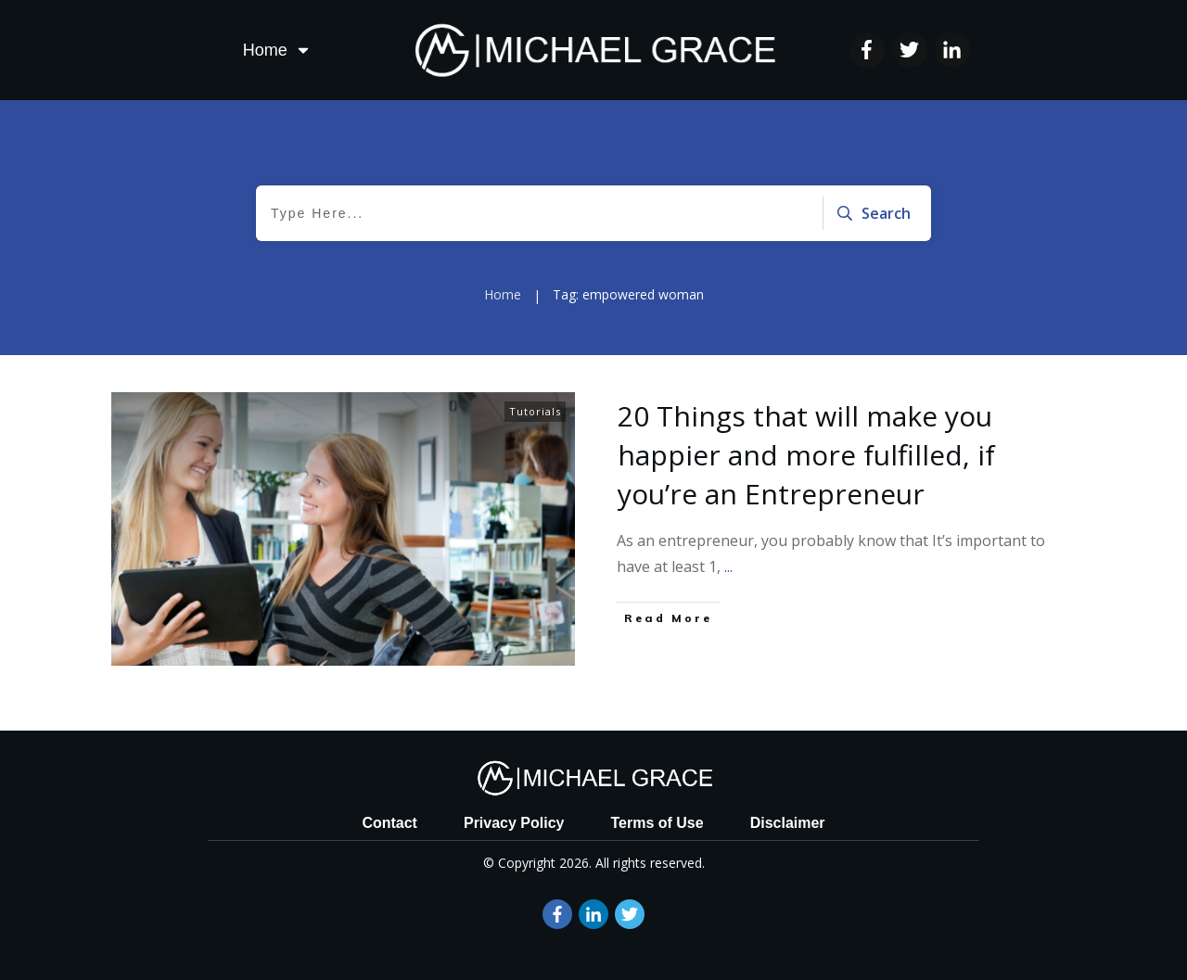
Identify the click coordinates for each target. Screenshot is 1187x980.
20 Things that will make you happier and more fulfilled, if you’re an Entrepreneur (806, 455)
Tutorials (535, 411)
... (728, 566)
